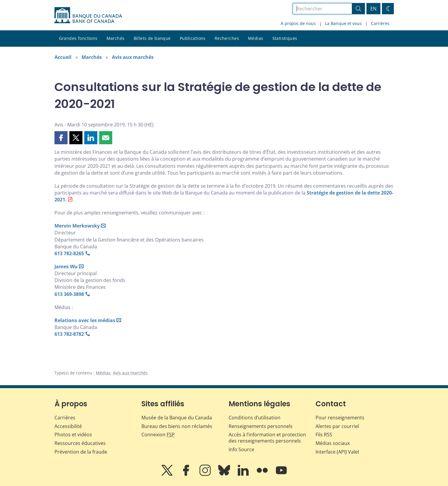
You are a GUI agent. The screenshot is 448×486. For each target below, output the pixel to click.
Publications (193, 38)
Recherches (227, 38)
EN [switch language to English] (373, 8)
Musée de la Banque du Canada (176, 417)
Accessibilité (68, 426)
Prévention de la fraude (80, 452)
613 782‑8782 (69, 334)
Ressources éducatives (80, 443)
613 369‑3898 (69, 294)
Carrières (380, 23)
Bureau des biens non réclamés (176, 426)
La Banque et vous (343, 23)
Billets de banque (152, 38)
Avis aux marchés (133, 57)
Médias (255, 38)
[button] (61, 137)
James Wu (66, 266)
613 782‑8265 (69, 253)
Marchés (116, 38)
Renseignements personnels (261, 426)
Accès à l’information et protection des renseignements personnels (267, 437)
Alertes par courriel (337, 426)
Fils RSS (324, 434)
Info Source (241, 449)
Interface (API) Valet (337, 452)
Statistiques (284, 38)
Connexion (158, 434)
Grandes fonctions (78, 38)
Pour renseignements (340, 417)
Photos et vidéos (73, 434)
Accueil (62, 57)
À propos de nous (298, 23)
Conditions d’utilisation (254, 417)
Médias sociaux (333, 443)
